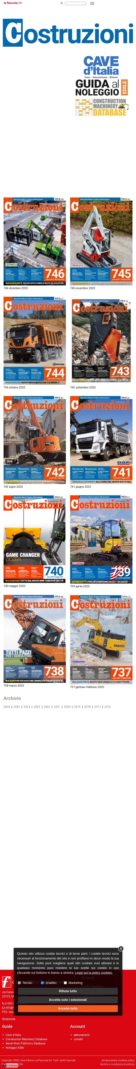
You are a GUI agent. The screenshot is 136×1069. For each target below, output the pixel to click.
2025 (17, 707)
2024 (27, 707)
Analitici (51, 983)
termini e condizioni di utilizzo (117, 1064)
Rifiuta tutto (68, 991)
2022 (47, 707)
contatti (78, 1039)
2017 (97, 707)
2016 (107, 707)
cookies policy (126, 1060)
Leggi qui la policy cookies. (94, 973)
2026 (7, 707)
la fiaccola (11, 3)
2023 (37, 707)
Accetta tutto (68, 1008)
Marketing (76, 983)
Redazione (8, 1019)
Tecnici (27, 983)
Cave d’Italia (13, 1035)
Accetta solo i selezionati (68, 1000)
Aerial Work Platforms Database (26, 1043)
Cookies (10, 1065)
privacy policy (109, 1060)
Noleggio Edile (15, 1047)
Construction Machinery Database (26, 1039)
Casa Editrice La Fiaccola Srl (35, 1060)
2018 (87, 707)
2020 (67, 707)
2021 (57, 707)
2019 (77, 707)
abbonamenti (82, 1035)
